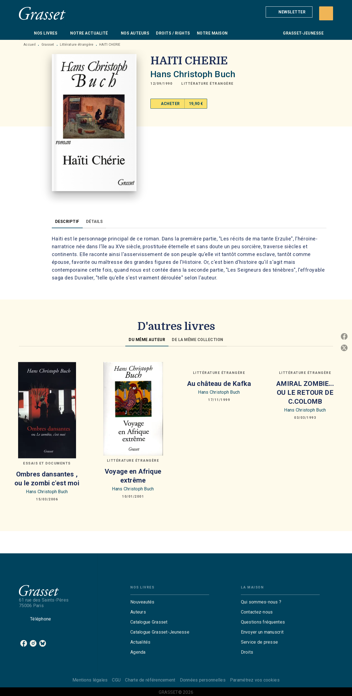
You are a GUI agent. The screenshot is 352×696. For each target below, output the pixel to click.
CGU (116, 680)
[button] (289, 12)
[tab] (25, 33)
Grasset (47, 45)
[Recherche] (326, 13)
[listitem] (23, 643)
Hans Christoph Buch (192, 74)
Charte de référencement (150, 680)
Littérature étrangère (76, 45)
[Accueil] (42, 13)
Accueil (29, 45)
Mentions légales (89, 680)
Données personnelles (203, 680)
